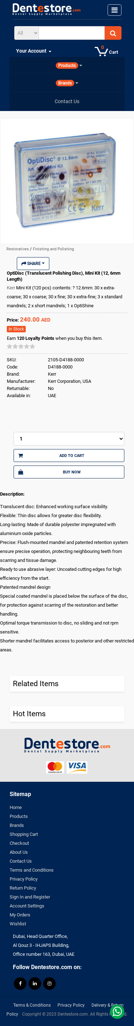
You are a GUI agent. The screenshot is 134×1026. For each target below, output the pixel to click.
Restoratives (18, 249)
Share (33, 263)
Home (16, 807)
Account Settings (27, 906)
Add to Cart (51, 455)
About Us (19, 852)
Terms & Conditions (32, 1005)
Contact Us (21, 861)
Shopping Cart (24, 834)
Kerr (11, 287)
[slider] (21, 346)
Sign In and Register (30, 897)
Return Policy (23, 888)
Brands (17, 825)
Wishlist (18, 923)
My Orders (20, 914)
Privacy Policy (24, 879)
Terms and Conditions (32, 870)
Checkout (19, 843)
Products (19, 816)
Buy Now (49, 472)
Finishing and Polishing (53, 249)
